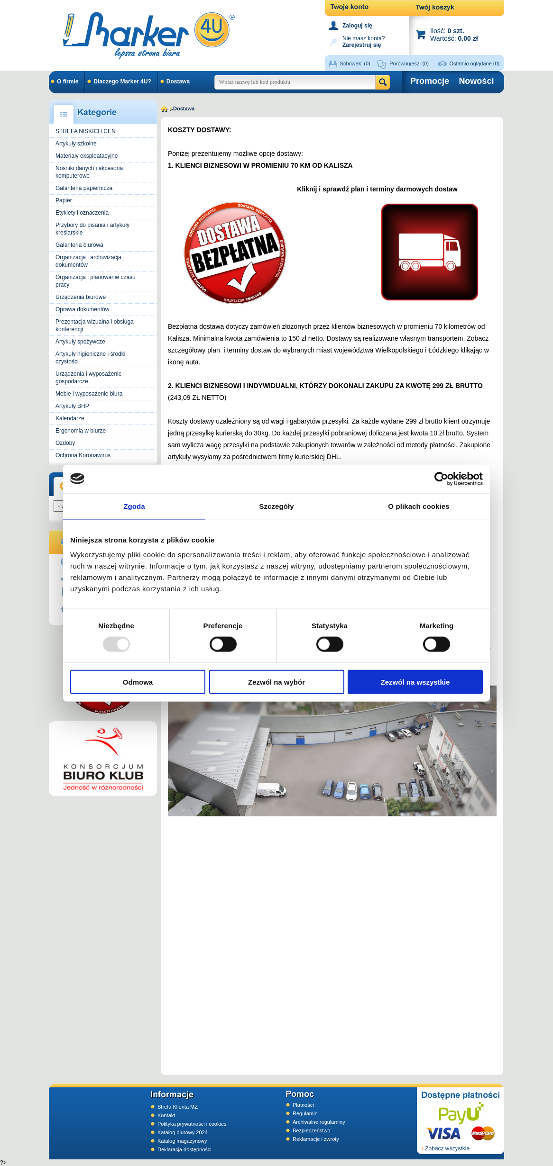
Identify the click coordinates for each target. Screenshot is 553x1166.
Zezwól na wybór (276, 682)
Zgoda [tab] (134, 506)
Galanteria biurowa (79, 245)
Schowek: (355, 63)
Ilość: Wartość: (454, 34)
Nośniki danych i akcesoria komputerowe (89, 172)
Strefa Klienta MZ (177, 1107)
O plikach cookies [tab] (418, 506)
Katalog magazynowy (182, 1141)
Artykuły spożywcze (80, 341)
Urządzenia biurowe (80, 297)
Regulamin (305, 1113)
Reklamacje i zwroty (316, 1139)
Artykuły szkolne (76, 143)
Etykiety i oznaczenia (82, 212)
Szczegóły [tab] (276, 506)
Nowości (476, 81)
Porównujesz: (409, 63)
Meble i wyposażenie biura (88, 393)
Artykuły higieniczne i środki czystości (90, 358)
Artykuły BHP (72, 406)
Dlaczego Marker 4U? (122, 81)
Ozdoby (65, 443)
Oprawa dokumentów (82, 309)
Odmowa (138, 682)
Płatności (303, 1105)
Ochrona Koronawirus (83, 455)
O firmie (67, 81)
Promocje (429, 81)
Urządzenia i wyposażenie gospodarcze (88, 378)
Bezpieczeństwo (312, 1130)
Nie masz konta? (363, 41)
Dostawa (178, 81)
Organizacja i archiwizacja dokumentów (88, 261)
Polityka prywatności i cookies (192, 1124)
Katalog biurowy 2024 (182, 1132)
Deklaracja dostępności (184, 1149)
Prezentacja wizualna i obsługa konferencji (94, 325)
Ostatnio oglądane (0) (475, 63)
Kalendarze (69, 418)
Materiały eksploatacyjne (86, 156)
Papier (63, 200)
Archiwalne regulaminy (319, 1122)
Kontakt (166, 1115)
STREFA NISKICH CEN (85, 131)
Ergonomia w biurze (80, 430)
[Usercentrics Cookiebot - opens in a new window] (441, 478)
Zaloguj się (357, 25)
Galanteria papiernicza (83, 188)
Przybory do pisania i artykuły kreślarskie (92, 229)
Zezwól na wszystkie (415, 682)
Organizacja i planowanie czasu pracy (95, 281)
